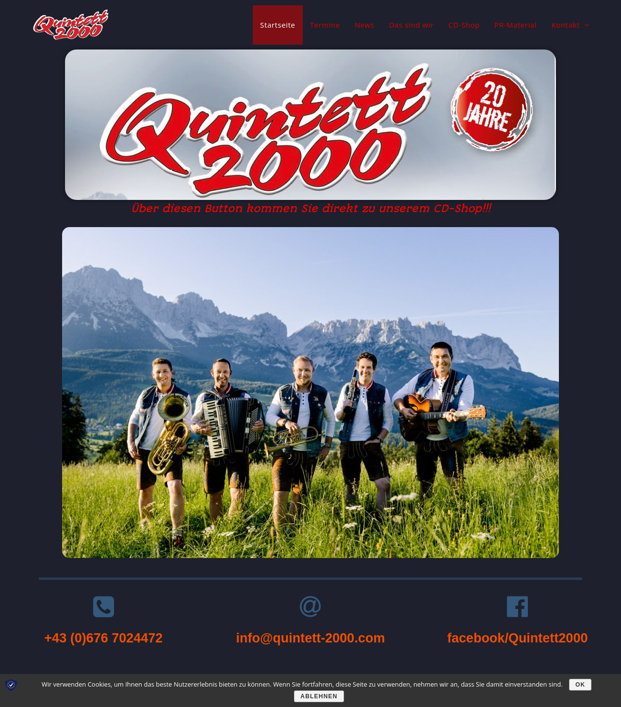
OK (580, 684)
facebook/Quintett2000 (517, 638)
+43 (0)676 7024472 (103, 638)
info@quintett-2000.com (310, 638)
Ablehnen (318, 696)
